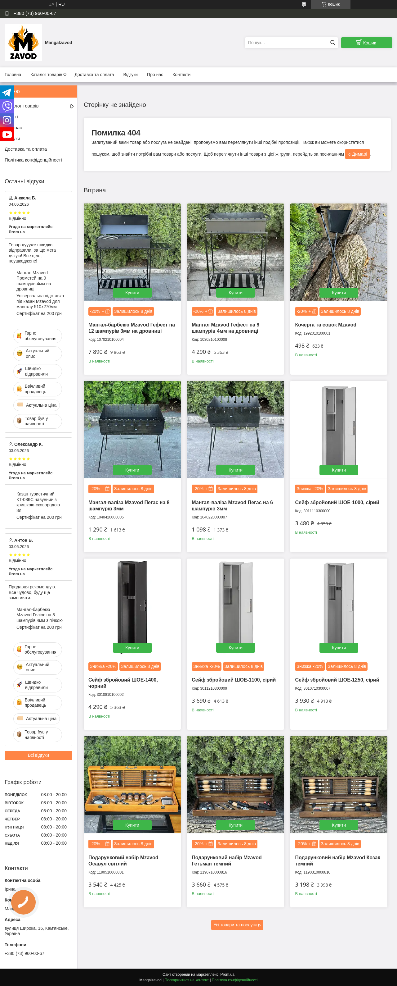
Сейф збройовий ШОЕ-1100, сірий (234, 679)
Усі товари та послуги (235, 924)
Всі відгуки (38, 755)
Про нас (155, 74)
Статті (11, 116)
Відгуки (130, 74)
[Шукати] (332, 42)
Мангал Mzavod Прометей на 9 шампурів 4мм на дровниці (33, 281)
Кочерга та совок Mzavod (325, 324)
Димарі (359, 154)
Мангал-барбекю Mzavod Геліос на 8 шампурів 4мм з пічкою (39, 615)
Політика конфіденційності (33, 159)
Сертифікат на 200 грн (39, 313)
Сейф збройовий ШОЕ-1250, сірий (337, 679)
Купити (132, 292)
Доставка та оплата (94, 74)
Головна (13, 74)
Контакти (181, 74)
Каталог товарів (46, 74)
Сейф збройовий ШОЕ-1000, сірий (337, 502)
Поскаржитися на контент (187, 980)
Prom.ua (227, 974)
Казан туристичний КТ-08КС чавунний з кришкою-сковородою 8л (38, 502)
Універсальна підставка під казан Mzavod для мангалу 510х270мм (40, 301)
